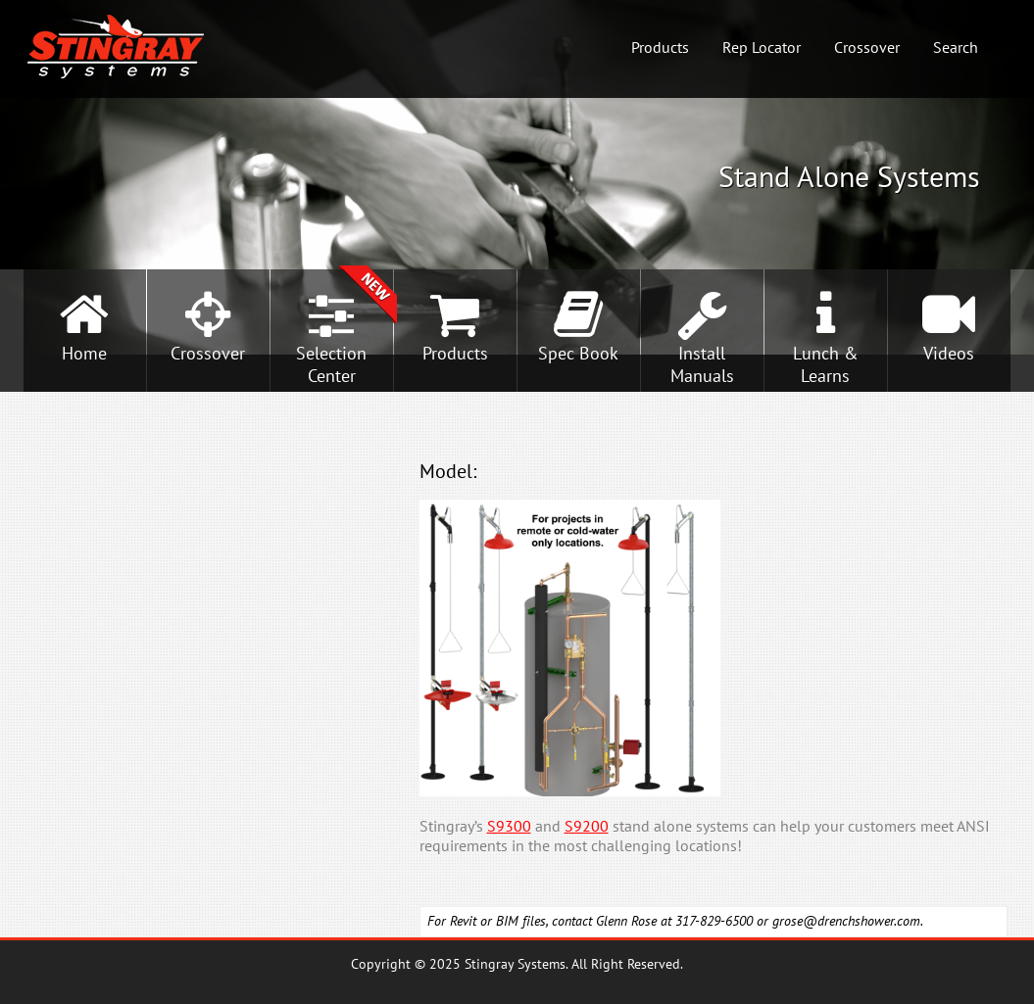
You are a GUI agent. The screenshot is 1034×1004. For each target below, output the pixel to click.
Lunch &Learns (826, 364)
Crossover (867, 47)
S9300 (509, 826)
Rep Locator (761, 47)
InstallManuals (702, 364)
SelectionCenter (331, 364)
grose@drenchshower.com (846, 921)
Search (955, 47)
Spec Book (578, 353)
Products (660, 47)
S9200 (587, 826)
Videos (948, 353)
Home (84, 353)
